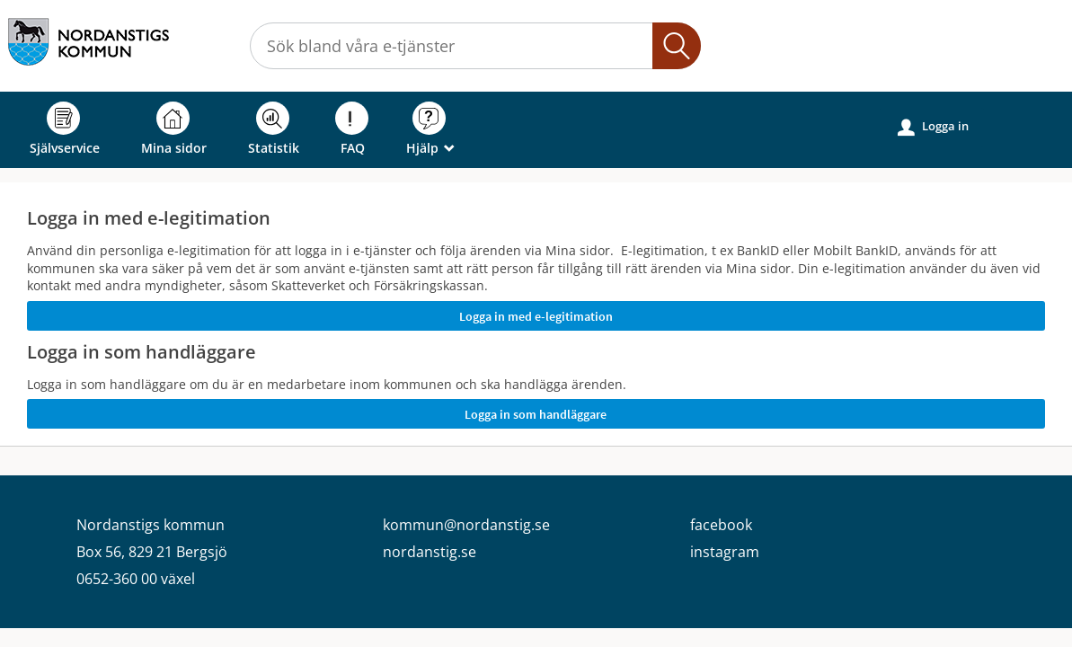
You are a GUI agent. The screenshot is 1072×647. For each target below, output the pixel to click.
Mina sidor (174, 129)
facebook (721, 525)
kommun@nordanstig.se (466, 525)
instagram (724, 552)
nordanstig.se (429, 552)
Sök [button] (676, 45)
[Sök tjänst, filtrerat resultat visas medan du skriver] (475, 45)
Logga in (933, 127)
